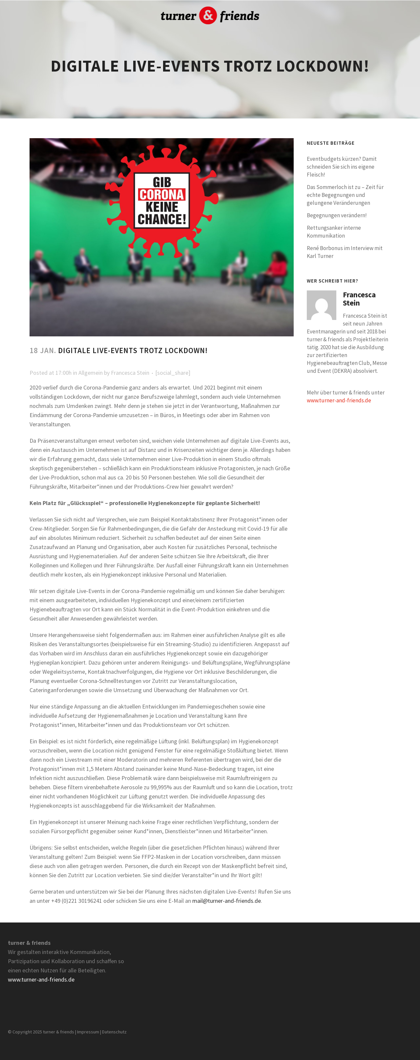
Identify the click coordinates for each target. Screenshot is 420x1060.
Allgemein (90, 372)
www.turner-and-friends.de (339, 400)
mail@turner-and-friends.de (226, 900)
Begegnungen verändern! (337, 215)
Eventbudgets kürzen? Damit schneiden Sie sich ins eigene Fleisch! (342, 166)
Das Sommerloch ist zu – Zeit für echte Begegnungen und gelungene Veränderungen (345, 194)
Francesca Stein (130, 372)
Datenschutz (114, 1032)
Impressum (88, 1032)
